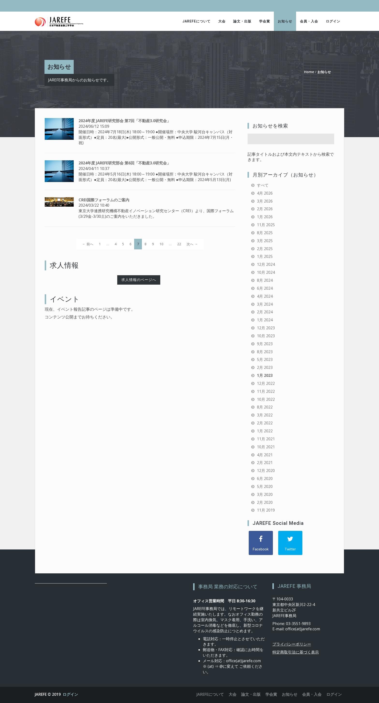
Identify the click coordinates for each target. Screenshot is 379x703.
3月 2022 (265, 415)
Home (309, 72)
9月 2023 (265, 343)
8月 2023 (265, 351)
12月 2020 (266, 470)
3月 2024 (265, 304)
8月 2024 (265, 280)
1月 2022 (265, 431)
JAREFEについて (196, 21)
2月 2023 (265, 367)
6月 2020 (265, 478)
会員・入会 (309, 21)
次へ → (192, 244)
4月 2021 (265, 454)
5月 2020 (265, 486)
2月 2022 (265, 423)
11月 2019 (266, 510)
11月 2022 (266, 391)
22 (179, 244)
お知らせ (285, 21)
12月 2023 (266, 327)
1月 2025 (265, 256)
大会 (222, 21)
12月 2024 (266, 264)
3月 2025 (265, 240)
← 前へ (87, 244)
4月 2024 (265, 296)
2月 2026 (265, 208)
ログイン (333, 21)
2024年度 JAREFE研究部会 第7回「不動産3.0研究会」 (125, 120)
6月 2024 (265, 288)
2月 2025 (265, 248)
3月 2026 (265, 201)
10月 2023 (266, 335)
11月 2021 (266, 439)
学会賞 (264, 21)
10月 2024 (266, 272)
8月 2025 (265, 232)
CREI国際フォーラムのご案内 (104, 200)
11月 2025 (266, 224)
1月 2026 (265, 216)
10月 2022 (266, 399)
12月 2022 (266, 383)
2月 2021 (265, 462)
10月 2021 (266, 447)
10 (161, 244)
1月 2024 (265, 320)
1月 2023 (265, 375)
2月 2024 (265, 312)
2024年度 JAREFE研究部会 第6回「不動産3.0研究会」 (125, 163)
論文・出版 (242, 21)
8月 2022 (265, 407)
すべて (263, 185)
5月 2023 (265, 359)
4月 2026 (265, 193)
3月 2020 (265, 494)
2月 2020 (265, 502)
